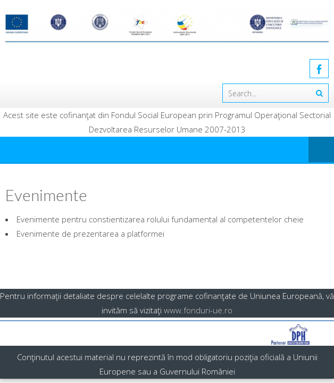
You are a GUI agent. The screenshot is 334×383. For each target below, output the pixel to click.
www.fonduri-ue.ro (198, 310)
